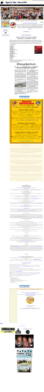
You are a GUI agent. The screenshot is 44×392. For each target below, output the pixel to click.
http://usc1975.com (38, 273)
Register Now (39, 308)
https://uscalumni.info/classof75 (23, 187)
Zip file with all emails (37, 289)
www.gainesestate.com (15, 203)
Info (22, 60)
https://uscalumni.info (33, 273)
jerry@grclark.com (25, 206)
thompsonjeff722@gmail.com (27, 240)
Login (18, 5)
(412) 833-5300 (38, 265)
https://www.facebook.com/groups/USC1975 (31, 187)
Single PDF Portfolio (32, 289)
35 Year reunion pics (30, 329)
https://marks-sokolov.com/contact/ (31, 295)
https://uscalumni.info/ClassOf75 (5, 35)
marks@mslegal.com (33, 210)
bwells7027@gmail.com (38, 203)
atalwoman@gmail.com (16, 266)
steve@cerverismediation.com (26, 266)
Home (2, 5)
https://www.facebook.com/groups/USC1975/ (24, 273)
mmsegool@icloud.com (33, 196)
